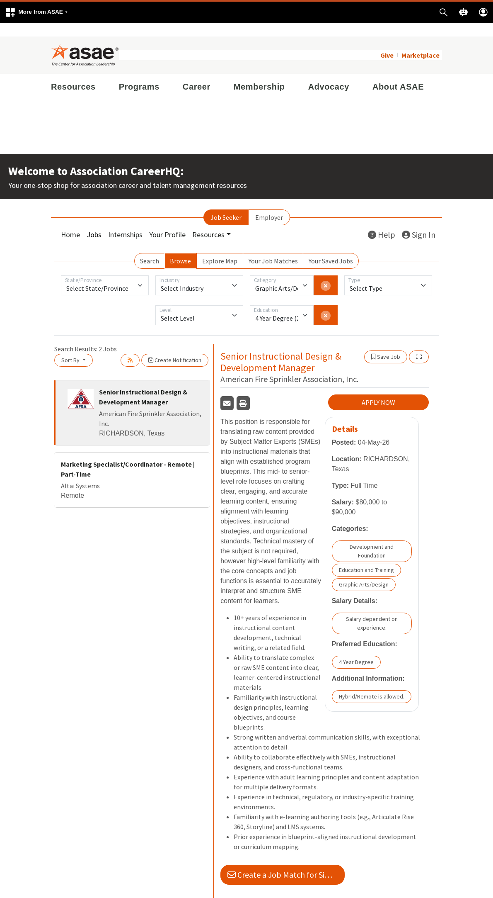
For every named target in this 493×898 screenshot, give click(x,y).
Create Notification (174, 346)
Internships (125, 221)
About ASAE (398, 73)
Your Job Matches (273, 247)
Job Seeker (226, 204)
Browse (180, 247)
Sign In (418, 221)
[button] (36, 12)
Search (149, 247)
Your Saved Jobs (331, 247)
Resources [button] (208, 221)
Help (381, 221)
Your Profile (167, 221)
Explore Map (219, 247)
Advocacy (328, 73)
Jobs (94, 221)
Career (196, 73)
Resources (73, 73)
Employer (269, 204)
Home (70, 221)
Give (387, 41)
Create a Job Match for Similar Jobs (286, 861)
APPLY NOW (378, 389)
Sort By (71, 346)
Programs (139, 73)
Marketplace (420, 41)
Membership (259, 73)
